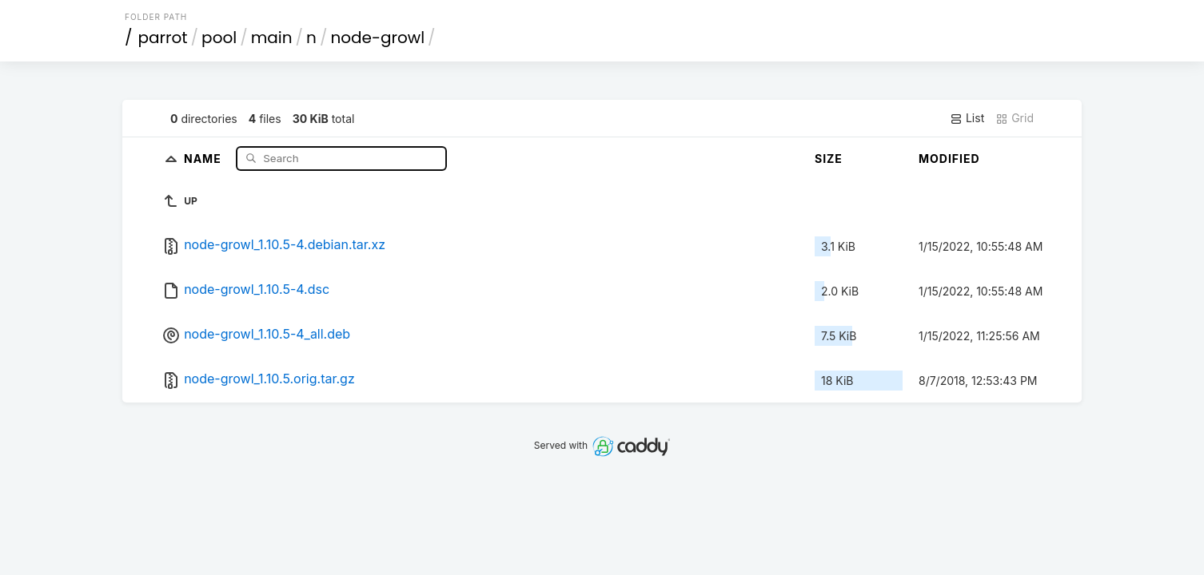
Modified (949, 158)
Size (829, 158)
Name (204, 158)
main (272, 37)
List (967, 118)
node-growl (377, 37)
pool (219, 37)
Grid (1014, 118)
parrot (163, 37)
